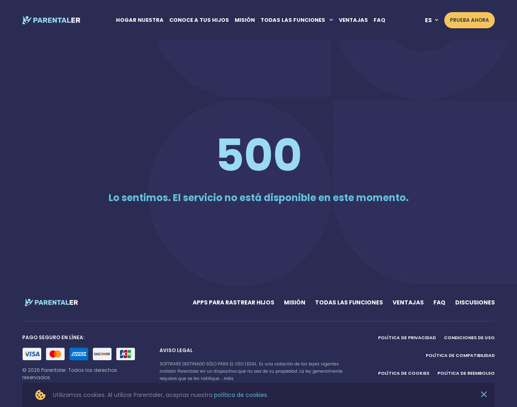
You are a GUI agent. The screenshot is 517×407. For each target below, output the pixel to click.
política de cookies (240, 395)
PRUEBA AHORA (469, 20)
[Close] (484, 395)
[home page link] (51, 20)
